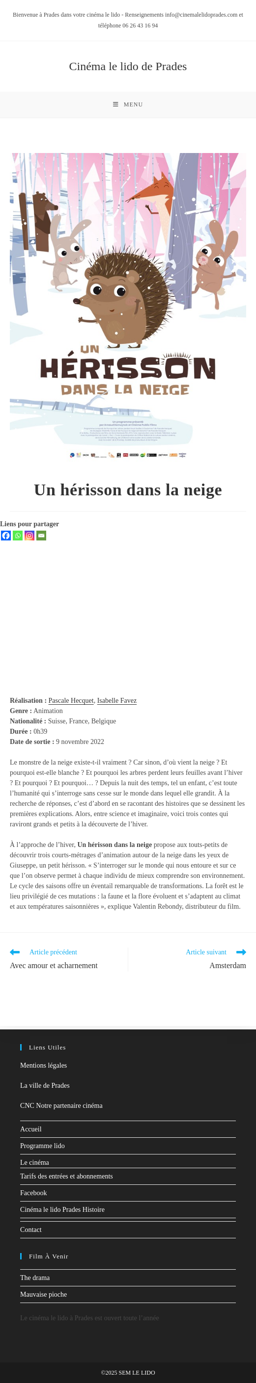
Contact (31, 1229)
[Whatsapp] (18, 539)
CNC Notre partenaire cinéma (61, 1105)
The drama (35, 1277)
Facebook (33, 1193)
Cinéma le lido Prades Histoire (62, 1209)
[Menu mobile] (128, 106)
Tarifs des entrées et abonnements (66, 1176)
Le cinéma (34, 1162)
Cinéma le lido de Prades (128, 66)
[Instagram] (29, 539)
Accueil (31, 1129)
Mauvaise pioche (43, 1294)
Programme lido (42, 1146)
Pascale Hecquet (71, 704)
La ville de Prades (45, 1085)
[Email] (41, 539)
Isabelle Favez (117, 704)
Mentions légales (43, 1065)
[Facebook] (6, 539)
